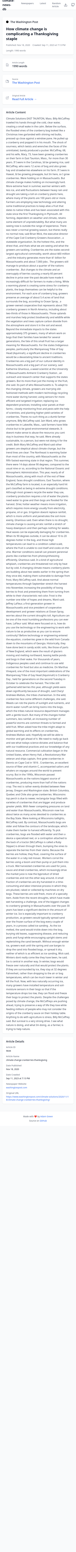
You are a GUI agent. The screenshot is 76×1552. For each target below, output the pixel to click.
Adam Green (46, 1116)
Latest (43, 3)
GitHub (43, 1120)
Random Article (56, 5)
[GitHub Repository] (73, 5)
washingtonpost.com (16, 1087)
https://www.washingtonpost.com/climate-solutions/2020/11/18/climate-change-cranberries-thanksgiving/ (37, 1098)
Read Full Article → (24, 99)
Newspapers (27, 3)
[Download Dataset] (66, 5)
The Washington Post (26, 82)
